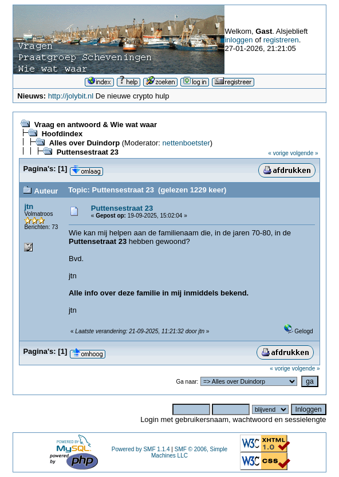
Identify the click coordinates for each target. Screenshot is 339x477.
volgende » (304, 153)
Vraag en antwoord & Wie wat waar (95, 124)
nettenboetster (186, 143)
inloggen (238, 40)
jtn (28, 206)
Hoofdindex (62, 133)
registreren (281, 40)
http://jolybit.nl (71, 96)
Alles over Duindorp (84, 143)
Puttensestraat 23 (88, 152)
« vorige (278, 153)
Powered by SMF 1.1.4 (141, 449)
